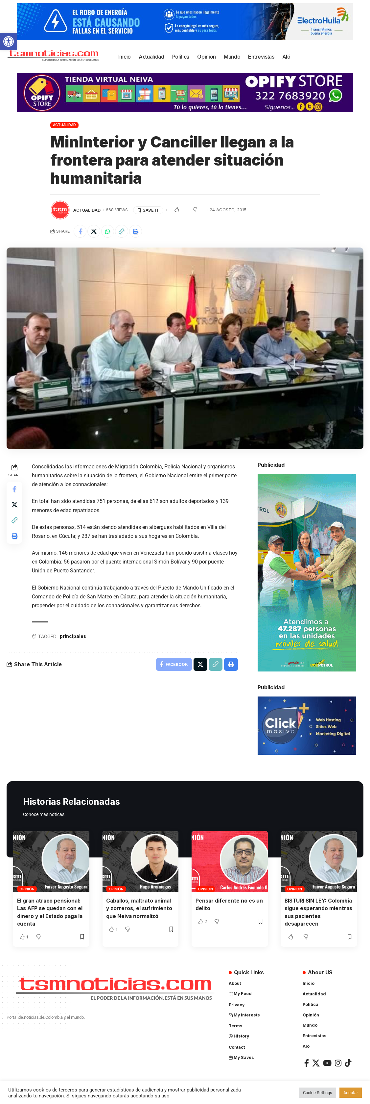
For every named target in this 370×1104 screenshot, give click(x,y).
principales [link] (73, 637)
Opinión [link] (26, 889)
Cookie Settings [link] (317, 1092)
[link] (8, 41)
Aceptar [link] (350, 1092)
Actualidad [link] (64, 124)
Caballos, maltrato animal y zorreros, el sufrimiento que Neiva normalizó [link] (139, 908)
